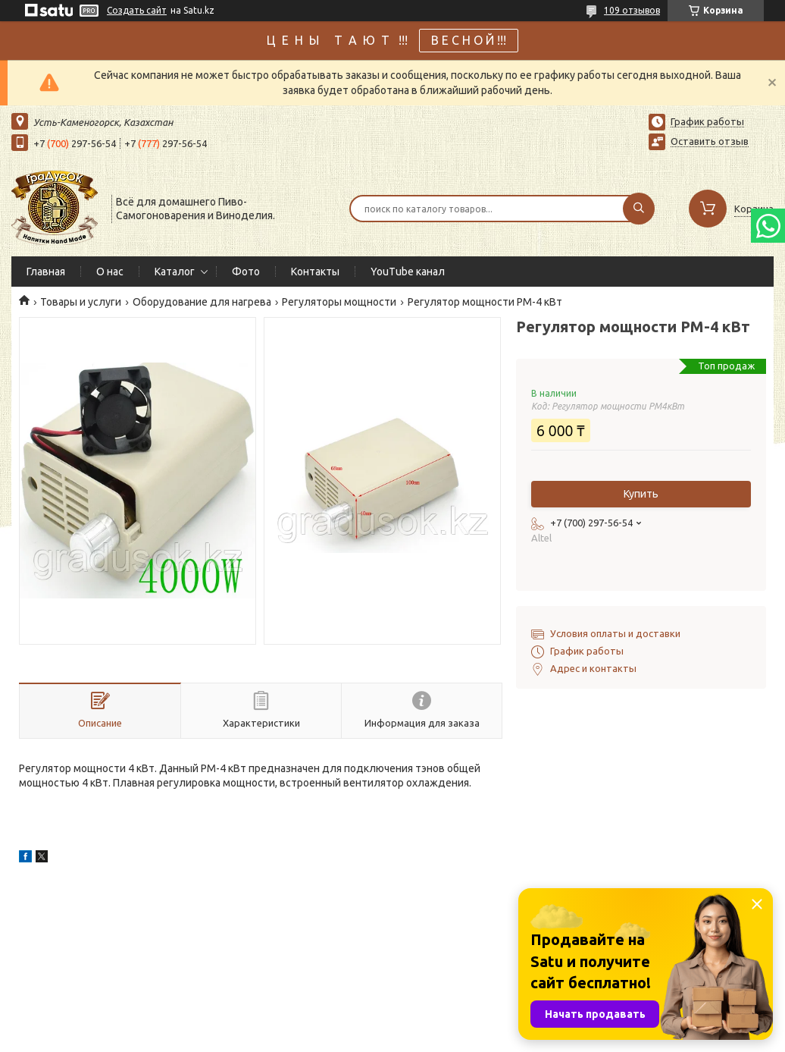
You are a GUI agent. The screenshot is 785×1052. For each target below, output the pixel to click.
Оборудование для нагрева (202, 302)
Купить (641, 494)
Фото (246, 271)
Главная (46, 271)
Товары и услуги (80, 302)
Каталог (175, 271)
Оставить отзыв (710, 141)
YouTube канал (408, 271)
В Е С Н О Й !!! (468, 40)
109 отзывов (632, 10)
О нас (110, 271)
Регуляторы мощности (339, 302)
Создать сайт (137, 10)
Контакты (315, 271)
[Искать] (639, 209)
